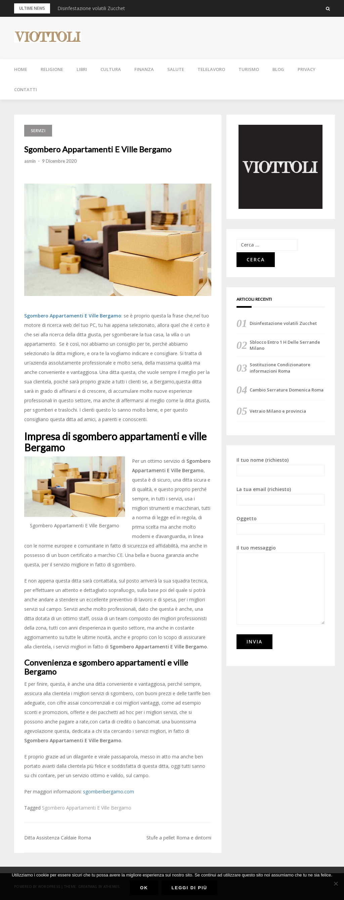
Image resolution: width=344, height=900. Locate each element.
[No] (335, 883)
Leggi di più (189, 887)
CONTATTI (25, 89)
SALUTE (175, 69)
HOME (20, 69)
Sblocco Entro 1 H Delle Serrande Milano (285, 345)
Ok (144, 887)
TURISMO (249, 69)
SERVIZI (38, 131)
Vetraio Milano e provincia (278, 411)
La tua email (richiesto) (280, 495)
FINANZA (144, 69)
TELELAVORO (211, 69)
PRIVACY (306, 69)
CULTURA (110, 69)
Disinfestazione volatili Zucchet (91, 8)
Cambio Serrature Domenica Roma (287, 390)
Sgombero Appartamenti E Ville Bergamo (86, 807)
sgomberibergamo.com (108, 791)
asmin (30, 161)
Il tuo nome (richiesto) (280, 466)
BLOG (278, 69)
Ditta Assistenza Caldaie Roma (57, 837)
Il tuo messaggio (280, 585)
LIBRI (82, 69)
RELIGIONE (52, 69)
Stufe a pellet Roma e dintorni (178, 837)
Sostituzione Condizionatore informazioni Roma (280, 368)
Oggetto (280, 525)
